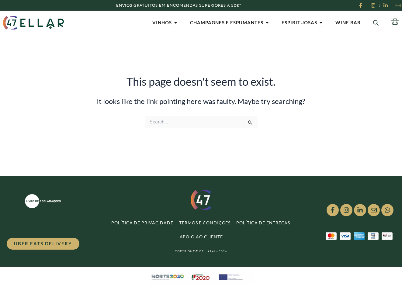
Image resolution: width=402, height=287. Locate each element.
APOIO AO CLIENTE (201, 236)
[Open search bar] (376, 22)
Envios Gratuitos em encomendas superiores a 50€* (178, 5)
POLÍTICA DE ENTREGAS (263, 222)
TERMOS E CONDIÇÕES (204, 222)
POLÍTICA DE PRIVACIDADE (142, 222)
